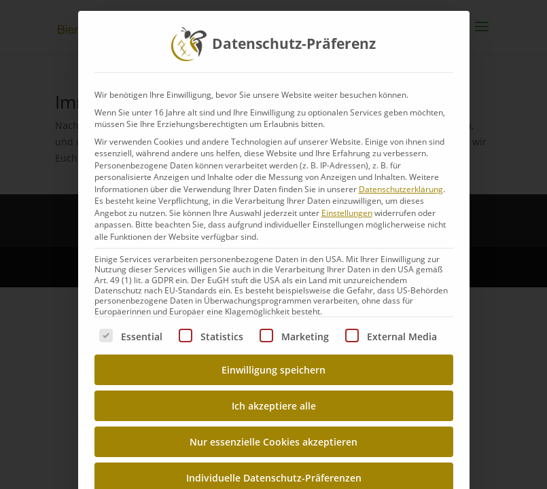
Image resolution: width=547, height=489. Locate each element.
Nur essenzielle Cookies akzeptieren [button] (273, 441)
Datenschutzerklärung (401, 189)
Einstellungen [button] (346, 213)
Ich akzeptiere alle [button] (274, 405)
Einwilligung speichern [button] (273, 369)
